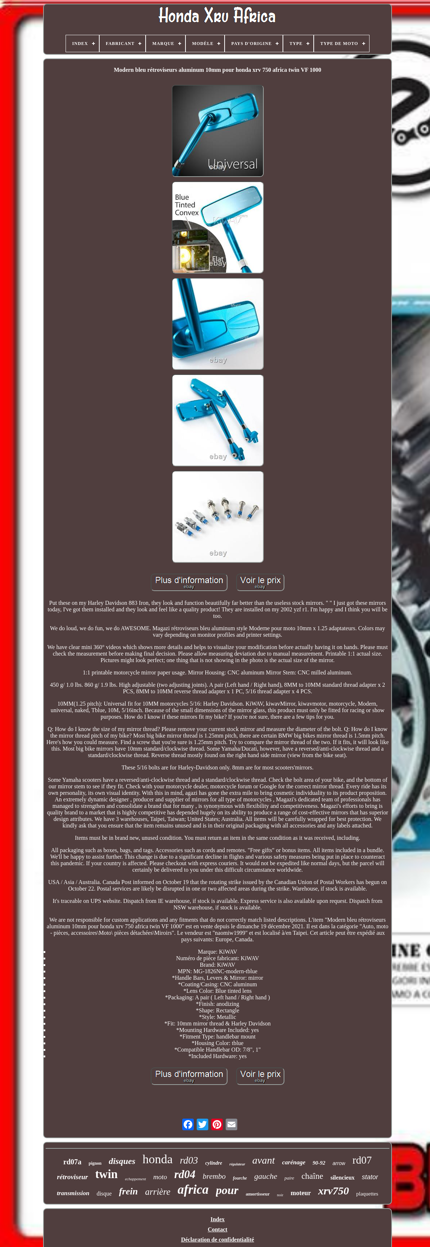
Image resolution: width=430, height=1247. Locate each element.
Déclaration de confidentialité (217, 1239)
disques (122, 1161)
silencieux (342, 1177)
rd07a (72, 1162)
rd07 (362, 1160)
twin (106, 1174)
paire (289, 1178)
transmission (73, 1193)
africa (193, 1189)
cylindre (213, 1163)
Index (217, 1219)
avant (263, 1160)
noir (280, 1195)
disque (104, 1193)
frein (128, 1191)
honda (157, 1159)
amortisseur (258, 1194)
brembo (214, 1176)
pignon (95, 1163)
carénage (293, 1162)
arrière (157, 1192)
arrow (339, 1163)
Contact (217, 1229)
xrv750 (333, 1191)
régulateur (237, 1164)
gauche (265, 1176)
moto (160, 1177)
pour (227, 1190)
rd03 (189, 1160)
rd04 (185, 1174)
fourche (240, 1178)
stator (370, 1177)
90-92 (319, 1163)
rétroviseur (72, 1177)
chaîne (312, 1176)
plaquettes (367, 1194)
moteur (301, 1193)
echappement (135, 1179)
